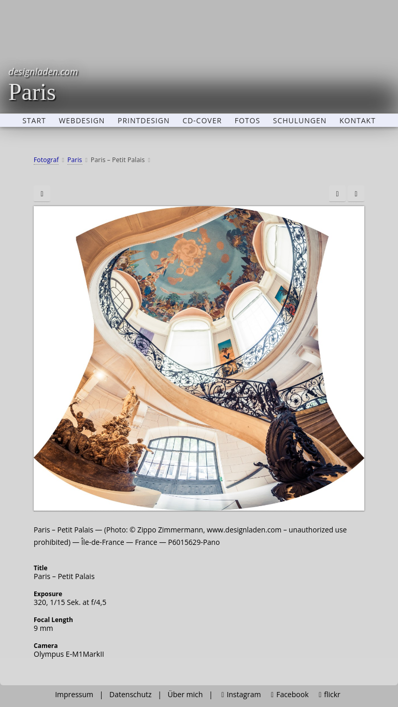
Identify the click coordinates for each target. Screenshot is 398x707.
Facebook (289, 694)
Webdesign (82, 121)
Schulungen (300, 121)
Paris (43, 84)
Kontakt (357, 121)
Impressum (74, 694)
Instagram (241, 694)
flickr (329, 694)
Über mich (185, 694)
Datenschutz (130, 694)
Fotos (247, 121)
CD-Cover (202, 121)
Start (34, 121)
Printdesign (143, 121)
